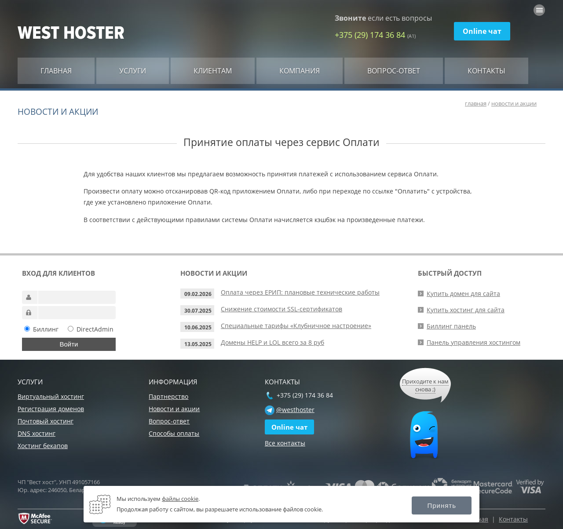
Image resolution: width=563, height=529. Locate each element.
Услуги (132, 71)
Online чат (482, 31)
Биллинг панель (451, 326)
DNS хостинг (36, 433)
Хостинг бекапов (43, 445)
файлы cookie (180, 499)
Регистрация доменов (51, 409)
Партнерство (168, 396)
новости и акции (514, 103)
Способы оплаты (174, 433)
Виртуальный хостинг (51, 396)
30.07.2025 (198, 310)
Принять (441, 505)
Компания (299, 71)
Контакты (486, 71)
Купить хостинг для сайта (466, 310)
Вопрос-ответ (393, 71)
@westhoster (295, 409)
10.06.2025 (198, 327)
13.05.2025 (198, 344)
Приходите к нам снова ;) (425, 385)
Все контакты (285, 443)
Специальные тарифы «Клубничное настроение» (296, 325)
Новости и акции (174, 409)
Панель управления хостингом (473, 342)
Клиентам (213, 71)
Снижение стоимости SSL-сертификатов (281, 309)
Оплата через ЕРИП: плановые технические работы (300, 292)
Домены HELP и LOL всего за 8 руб (272, 342)
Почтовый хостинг (45, 421)
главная (475, 103)
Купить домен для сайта (463, 293)
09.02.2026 (198, 294)
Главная (56, 71)
